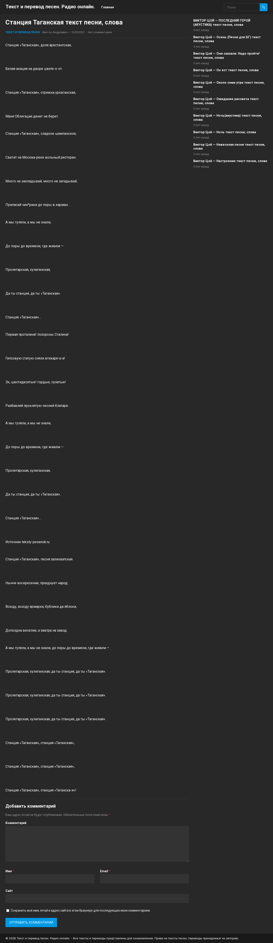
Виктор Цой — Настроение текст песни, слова (230, 161)
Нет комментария (100, 32)
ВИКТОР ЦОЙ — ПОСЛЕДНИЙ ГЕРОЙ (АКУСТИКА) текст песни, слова (221, 23)
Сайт (9, 891)
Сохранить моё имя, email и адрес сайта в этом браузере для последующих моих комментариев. (80, 910)
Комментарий (15, 823)
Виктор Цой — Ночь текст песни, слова (224, 132)
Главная (107, 7)
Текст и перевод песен (22, 32)
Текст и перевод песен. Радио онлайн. (50, 6)
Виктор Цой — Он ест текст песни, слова (226, 70)
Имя (9, 871)
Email (105, 871)
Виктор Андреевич (55, 32)
